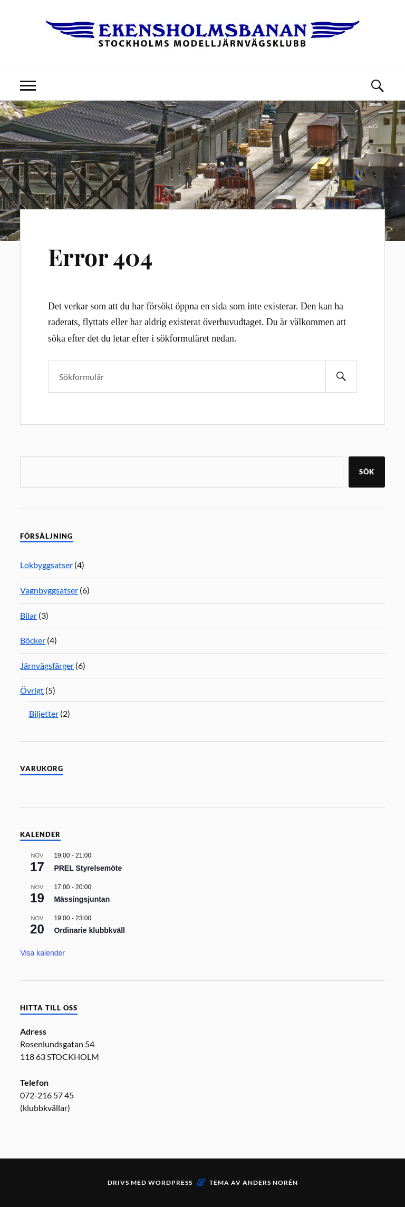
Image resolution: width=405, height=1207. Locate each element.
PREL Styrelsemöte (88, 868)
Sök (366, 472)
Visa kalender (42, 953)
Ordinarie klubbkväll (89, 930)
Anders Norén (270, 1182)
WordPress (170, 1182)
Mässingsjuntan (82, 899)
